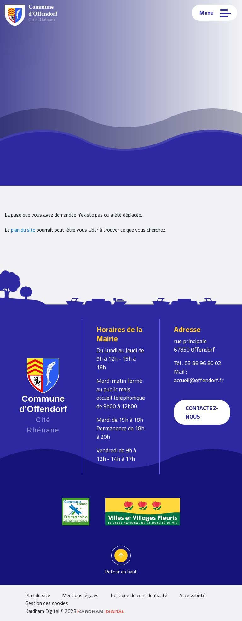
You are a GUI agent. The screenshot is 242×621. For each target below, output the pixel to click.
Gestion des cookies (46, 603)
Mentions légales (80, 595)
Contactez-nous (202, 412)
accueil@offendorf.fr (199, 380)
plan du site (23, 229)
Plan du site (37, 595)
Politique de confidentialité (139, 595)
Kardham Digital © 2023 (75, 611)
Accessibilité (192, 595)
